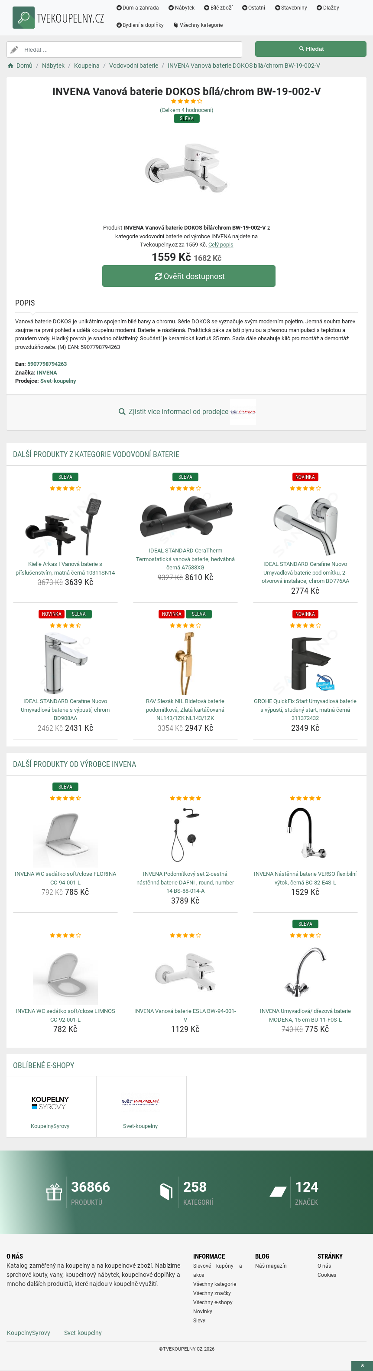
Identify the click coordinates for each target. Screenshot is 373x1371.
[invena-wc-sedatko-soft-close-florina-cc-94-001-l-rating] (65, 798)
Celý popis (221, 244)
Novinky (202, 1312)
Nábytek (182, 8)
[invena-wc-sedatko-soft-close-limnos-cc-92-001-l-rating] (65, 935)
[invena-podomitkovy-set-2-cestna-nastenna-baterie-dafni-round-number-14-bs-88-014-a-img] (185, 835)
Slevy (199, 1321)
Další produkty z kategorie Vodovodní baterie (96, 454)
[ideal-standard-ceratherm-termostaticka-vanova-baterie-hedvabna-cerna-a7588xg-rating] (185, 488)
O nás (324, 1266)
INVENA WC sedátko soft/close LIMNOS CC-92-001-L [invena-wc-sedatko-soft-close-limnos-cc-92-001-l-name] (65, 1015)
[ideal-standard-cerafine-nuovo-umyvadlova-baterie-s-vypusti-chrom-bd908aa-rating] (65, 625)
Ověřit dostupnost (188, 276)
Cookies (327, 1275)
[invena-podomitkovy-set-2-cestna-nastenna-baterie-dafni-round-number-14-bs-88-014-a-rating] (185, 798)
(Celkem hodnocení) (187, 110)
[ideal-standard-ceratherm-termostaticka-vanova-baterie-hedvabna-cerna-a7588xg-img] (185, 518)
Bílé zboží (219, 8)
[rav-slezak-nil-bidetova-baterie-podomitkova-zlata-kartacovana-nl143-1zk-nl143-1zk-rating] (185, 625)
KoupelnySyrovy (28, 1332)
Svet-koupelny (58, 381)
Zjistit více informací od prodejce (186, 412)
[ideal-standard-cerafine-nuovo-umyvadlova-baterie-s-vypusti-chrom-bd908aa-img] (65, 662)
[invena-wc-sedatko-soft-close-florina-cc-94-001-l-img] (65, 835)
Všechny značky (212, 1293)
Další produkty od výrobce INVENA (74, 764)
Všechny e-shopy (213, 1302)
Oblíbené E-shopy (43, 1065)
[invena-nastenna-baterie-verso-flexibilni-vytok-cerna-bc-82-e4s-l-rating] (305, 798)
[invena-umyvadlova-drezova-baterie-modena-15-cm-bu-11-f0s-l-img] (305, 972)
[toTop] (362, 1366)
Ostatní (254, 8)
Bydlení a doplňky (141, 25)
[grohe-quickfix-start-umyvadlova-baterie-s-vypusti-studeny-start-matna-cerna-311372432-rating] (305, 625)
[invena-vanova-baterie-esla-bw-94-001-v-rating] (185, 935)
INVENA (47, 372)
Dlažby (329, 8)
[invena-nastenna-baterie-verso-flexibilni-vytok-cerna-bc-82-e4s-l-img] (305, 835)
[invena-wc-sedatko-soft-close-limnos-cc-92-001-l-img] (65, 972)
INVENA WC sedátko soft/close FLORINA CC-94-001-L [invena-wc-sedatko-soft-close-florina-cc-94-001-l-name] (65, 878)
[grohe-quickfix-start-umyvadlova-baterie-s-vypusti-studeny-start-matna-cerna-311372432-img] (305, 662)
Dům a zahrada (138, 8)
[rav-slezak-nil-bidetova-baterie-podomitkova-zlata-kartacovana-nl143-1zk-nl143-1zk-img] (185, 662)
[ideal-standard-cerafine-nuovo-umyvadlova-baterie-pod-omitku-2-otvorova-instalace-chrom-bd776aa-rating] (305, 488)
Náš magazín (271, 1266)
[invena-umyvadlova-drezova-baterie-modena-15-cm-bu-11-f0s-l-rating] (305, 935)
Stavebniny (291, 8)
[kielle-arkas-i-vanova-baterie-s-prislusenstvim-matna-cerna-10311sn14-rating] (65, 488)
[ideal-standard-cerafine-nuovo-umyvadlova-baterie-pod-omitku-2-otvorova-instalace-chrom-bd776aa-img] (305, 525)
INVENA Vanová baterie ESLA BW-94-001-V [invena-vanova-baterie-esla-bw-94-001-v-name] (185, 1015)
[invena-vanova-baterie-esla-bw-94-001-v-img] (185, 972)
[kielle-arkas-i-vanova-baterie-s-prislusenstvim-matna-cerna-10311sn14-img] (65, 525)
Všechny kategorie (199, 25)
